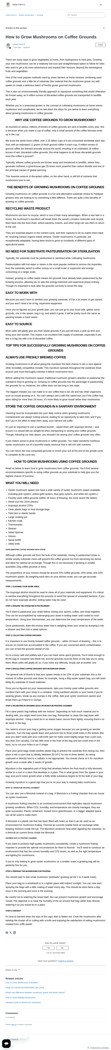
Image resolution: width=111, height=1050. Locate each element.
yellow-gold (38, 494)
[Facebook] (7, 932)
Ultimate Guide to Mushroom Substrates (23, 1002)
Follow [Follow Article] (100, 45)
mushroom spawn (25, 490)
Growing (40, 15)
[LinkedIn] (14, 932)
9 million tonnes (86, 144)
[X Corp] (10, 932)
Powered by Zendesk (99, 1048)
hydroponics (71, 59)
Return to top (13, 969)
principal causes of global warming (28, 170)
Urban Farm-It (11, 15)
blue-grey (59, 494)
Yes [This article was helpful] (48, 948)
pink (20, 494)
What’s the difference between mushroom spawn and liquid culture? (35, 992)
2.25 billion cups (54, 140)
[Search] (85, 15)
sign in (13, 1024)
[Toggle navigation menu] (100, 5)
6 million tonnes (35, 95)
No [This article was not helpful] (62, 948)
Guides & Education (26, 15)
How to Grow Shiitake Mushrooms (21, 997)
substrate (44, 81)
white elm (83, 494)
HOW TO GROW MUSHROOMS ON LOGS (25, 987)
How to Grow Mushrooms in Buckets (22, 982)
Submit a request (65, 961)
